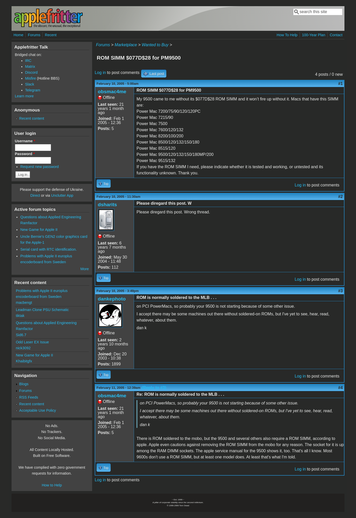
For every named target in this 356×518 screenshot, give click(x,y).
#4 (340, 387)
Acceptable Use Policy (37, 410)
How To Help (287, 35)
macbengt (24, 302)
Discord (31, 72)
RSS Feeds (28, 397)
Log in (100, 72)
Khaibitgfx (24, 361)
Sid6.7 (21, 335)
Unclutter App (62, 195)
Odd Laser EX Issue (32, 342)
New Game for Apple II (38, 230)
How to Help (52, 485)
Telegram (32, 90)
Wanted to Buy (155, 45)
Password (25, 154)
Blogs (23, 384)
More (84, 269)
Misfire (30, 78)
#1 (340, 83)
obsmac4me (112, 91)
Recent (51, 35)
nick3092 (23, 348)
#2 (340, 196)
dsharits (107, 204)
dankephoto (112, 299)
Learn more (24, 96)
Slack (29, 84)
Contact (336, 35)
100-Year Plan (313, 35)
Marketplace (126, 45)
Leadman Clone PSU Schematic (42, 310)
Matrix (30, 66)
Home (18, 35)
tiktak (20, 316)
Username (25, 141)
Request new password (39, 167)
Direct (35, 195)
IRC (28, 61)
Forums (34, 35)
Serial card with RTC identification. (48, 249)
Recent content (31, 118)
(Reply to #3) (154, 387)
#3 (340, 291)
